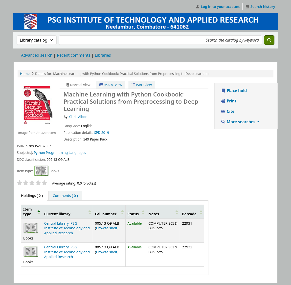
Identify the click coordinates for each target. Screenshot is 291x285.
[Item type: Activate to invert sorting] (31, 212)
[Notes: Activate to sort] (163, 212)
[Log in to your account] (218, 6)
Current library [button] (57, 214)
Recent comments (73, 55)
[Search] (269, 40)
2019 (105, 132)
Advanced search (36, 55)
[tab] (65, 196)
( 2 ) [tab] (32, 195)
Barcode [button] (189, 214)
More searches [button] (238, 121)
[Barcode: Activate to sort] (192, 212)
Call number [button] (105, 214)
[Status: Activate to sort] (135, 212)
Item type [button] (27, 211)
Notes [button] (153, 214)
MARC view (110, 84)
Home (25, 73)
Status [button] (133, 214)
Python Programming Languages (60, 152)
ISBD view (142, 84)
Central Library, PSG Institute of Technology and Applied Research (67, 228)
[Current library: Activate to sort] (67, 212)
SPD (97, 132)
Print (228, 101)
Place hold (234, 90)
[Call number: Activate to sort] (109, 212)
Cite (228, 111)
